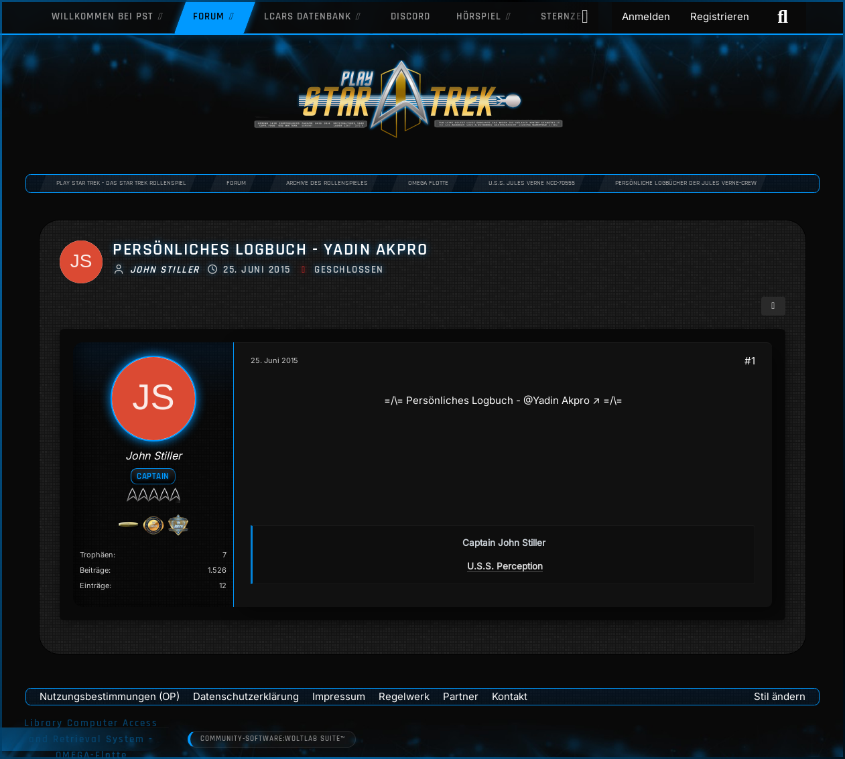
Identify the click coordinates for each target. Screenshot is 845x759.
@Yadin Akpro (556, 400)
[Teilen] (773, 306)
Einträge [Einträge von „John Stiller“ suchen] (94, 585)
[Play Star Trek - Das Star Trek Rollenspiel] (422, 100)
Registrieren (719, 16)
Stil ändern (779, 696)
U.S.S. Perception (505, 566)
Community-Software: (272, 740)
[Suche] (782, 16)
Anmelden (646, 16)
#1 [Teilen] (749, 360)
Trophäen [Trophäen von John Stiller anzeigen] (96, 554)
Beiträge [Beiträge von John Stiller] (94, 570)
